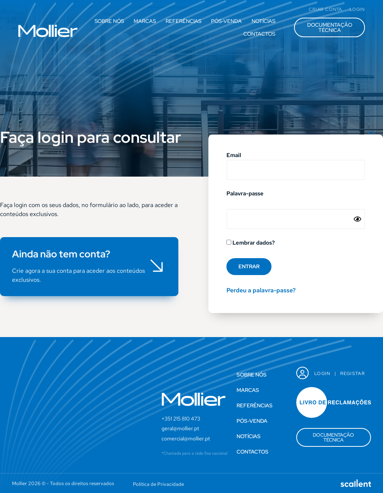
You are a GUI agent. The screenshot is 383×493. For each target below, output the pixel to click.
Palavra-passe (245, 194)
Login (322, 374)
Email (233, 156)
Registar (352, 374)
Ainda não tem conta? (61, 254)
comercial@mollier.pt (185, 438)
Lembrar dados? (250, 243)
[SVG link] (48, 30)
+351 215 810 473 (180, 418)
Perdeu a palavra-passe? (261, 290)
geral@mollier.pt (180, 428)
